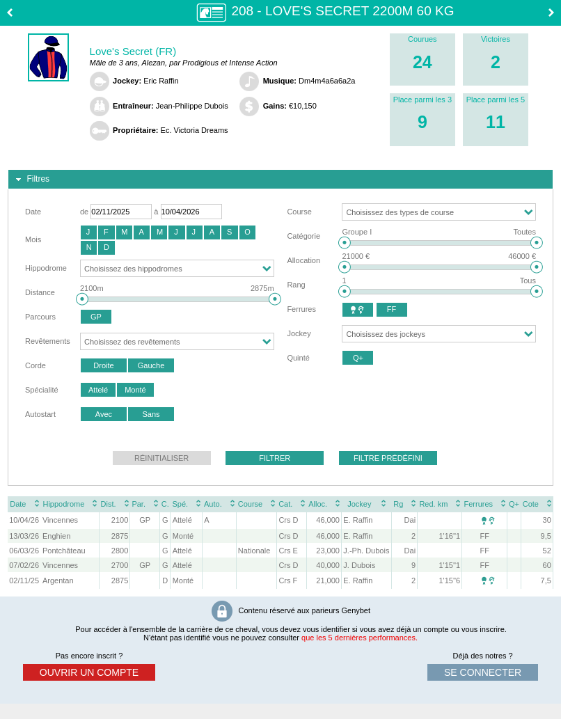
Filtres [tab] (31, 179)
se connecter (482, 672)
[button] (88, 232)
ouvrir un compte (89, 672)
